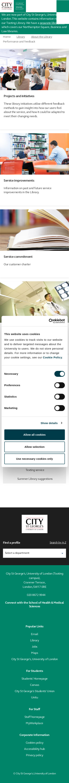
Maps (34, 653)
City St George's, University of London (34, 659)
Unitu (34, 697)
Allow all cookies (34, 434)
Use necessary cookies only (34, 458)
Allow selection (34, 446)
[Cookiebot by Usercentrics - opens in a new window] (49, 321)
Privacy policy (34, 755)
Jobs (34, 646)
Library (21, 37)
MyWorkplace (34, 723)
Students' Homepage (35, 678)
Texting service (45, 470)
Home (6, 37)
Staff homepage (34, 717)
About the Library (41, 37)
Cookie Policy (52, 357)
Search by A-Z (58, 542)
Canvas (34, 685)
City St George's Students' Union (34, 691)
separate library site (52, 23)
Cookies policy (34, 742)
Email (34, 634)
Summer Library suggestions (41, 479)
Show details (49, 423)
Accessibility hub (34, 749)
